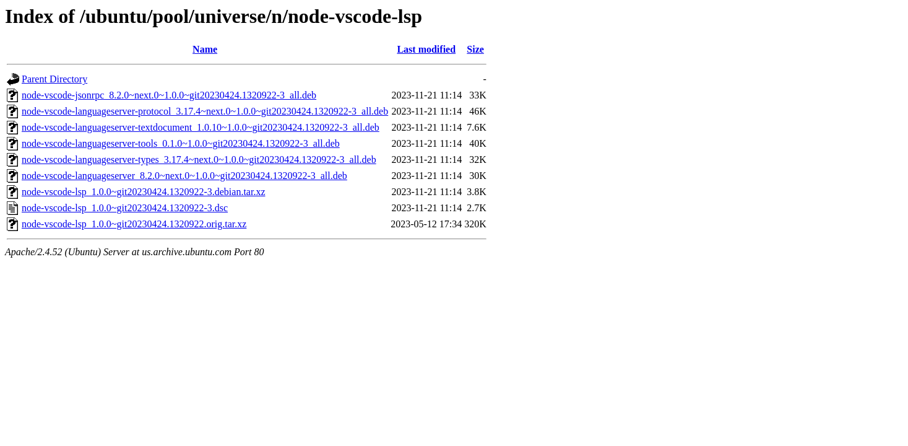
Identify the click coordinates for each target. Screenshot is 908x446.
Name (204, 49)
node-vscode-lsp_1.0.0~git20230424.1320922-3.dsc (125, 208)
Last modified (426, 49)
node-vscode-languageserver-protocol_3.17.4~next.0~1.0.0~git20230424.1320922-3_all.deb (205, 111)
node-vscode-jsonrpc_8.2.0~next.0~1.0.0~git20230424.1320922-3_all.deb (169, 95)
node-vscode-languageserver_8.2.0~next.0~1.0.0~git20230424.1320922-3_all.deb (184, 175)
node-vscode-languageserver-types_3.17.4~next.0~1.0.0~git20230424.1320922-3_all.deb (199, 159)
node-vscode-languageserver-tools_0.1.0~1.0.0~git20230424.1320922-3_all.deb (181, 143)
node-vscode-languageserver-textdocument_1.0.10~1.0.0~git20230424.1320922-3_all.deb (200, 127)
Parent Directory (54, 79)
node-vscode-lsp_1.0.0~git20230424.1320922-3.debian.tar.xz (143, 191)
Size (475, 49)
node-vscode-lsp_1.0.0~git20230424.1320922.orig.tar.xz (134, 224)
